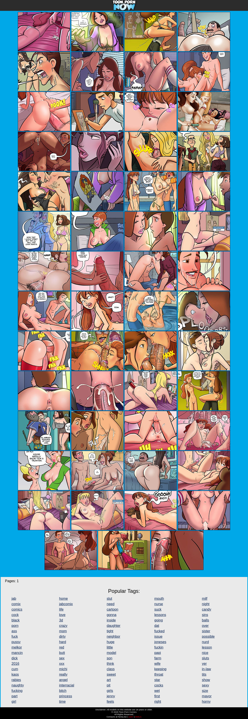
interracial (66, 685)
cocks (158, 685)
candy (206, 609)
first (157, 696)
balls (205, 620)
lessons (160, 615)
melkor (16, 647)
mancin (17, 653)
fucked (159, 631)
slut (109, 598)
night (206, 604)
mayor (207, 696)
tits (204, 674)
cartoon (112, 609)
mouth (159, 598)
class (111, 669)
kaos (15, 674)
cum (14, 669)
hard (62, 642)
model (111, 653)
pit (108, 685)
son (109, 658)
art (109, 680)
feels (110, 701)
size (205, 691)
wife (157, 663)
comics (16, 609)
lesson (207, 647)
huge (111, 642)
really (63, 674)
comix (16, 604)
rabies (16, 680)
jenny (111, 696)
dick (14, 658)
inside (111, 620)
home (63, 598)
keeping (160, 669)
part (14, 696)
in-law (206, 669)
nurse (158, 604)
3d (61, 620)
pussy (16, 642)
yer (204, 663)
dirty (62, 636)
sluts (205, 658)
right (157, 701)
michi (63, 669)
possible (208, 636)
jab (13, 598)
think (110, 663)
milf (204, 598)
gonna (112, 615)
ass (14, 631)
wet (157, 691)
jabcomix (66, 604)
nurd (205, 642)
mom (63, 631)
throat (158, 674)
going (158, 620)
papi (157, 653)
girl (13, 701)
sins (205, 615)
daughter (113, 625)
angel (63, 680)
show (206, 680)
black (15, 620)
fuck (14, 636)
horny (206, 701)
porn (14, 625)
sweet (111, 674)
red (61, 647)
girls (110, 691)
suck (157, 609)
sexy (205, 685)
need (111, 604)
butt (62, 653)
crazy (63, 625)
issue (158, 636)
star (157, 680)
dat (156, 625)
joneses (160, 642)
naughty (17, 685)
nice (205, 653)
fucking (17, 691)
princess (65, 696)
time (62, 701)
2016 (15, 663)
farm (157, 658)
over (205, 625)
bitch (62, 691)
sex (61, 658)
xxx (61, 663)
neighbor (113, 636)
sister (206, 631)
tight (110, 631)
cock (15, 615)
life (61, 609)
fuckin (158, 647)
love (62, 615)
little (110, 647)
